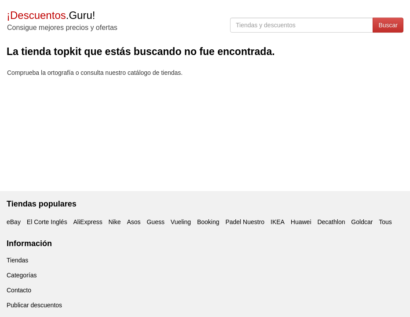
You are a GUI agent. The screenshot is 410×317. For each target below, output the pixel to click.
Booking (208, 221)
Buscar (388, 25)
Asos (133, 221)
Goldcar (362, 221)
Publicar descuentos (34, 305)
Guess (155, 221)
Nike (115, 221)
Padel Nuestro (244, 221)
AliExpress (87, 221)
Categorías (22, 275)
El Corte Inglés (47, 221)
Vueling (181, 221)
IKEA (278, 221)
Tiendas (17, 260)
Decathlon (331, 221)
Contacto (19, 290)
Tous (385, 221)
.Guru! (51, 15)
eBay (14, 221)
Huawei (301, 221)
